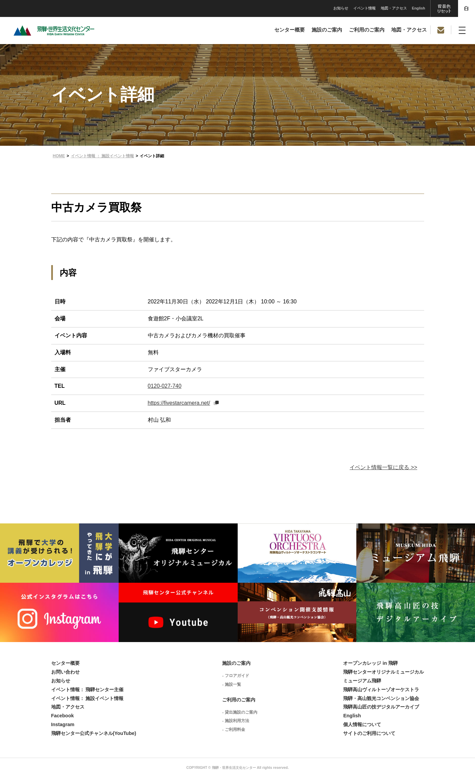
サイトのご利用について (369, 733)
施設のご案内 (327, 30)
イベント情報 (313, 8)
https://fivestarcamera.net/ (179, 403)
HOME (59, 156)
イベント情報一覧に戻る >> (383, 467)
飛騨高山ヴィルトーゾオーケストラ (381, 689)
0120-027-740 (165, 386)
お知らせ (289, 8)
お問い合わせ (65, 672)
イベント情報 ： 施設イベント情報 (102, 156)
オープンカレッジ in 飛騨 (370, 663)
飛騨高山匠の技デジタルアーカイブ (381, 707)
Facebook (62, 715)
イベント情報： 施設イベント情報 (87, 698)
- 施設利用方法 (235, 720)
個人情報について (362, 724)
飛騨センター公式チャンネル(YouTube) (93, 733)
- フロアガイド (235, 675)
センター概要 (289, 30)
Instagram (63, 724)
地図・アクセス (343, 8)
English (367, 8)
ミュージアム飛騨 (362, 680)
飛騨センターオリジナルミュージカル (383, 672)
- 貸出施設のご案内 (239, 712)
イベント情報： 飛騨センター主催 (87, 689)
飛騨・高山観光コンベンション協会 (381, 698)
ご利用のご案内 (366, 30)
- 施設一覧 (231, 684)
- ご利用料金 (233, 729)
